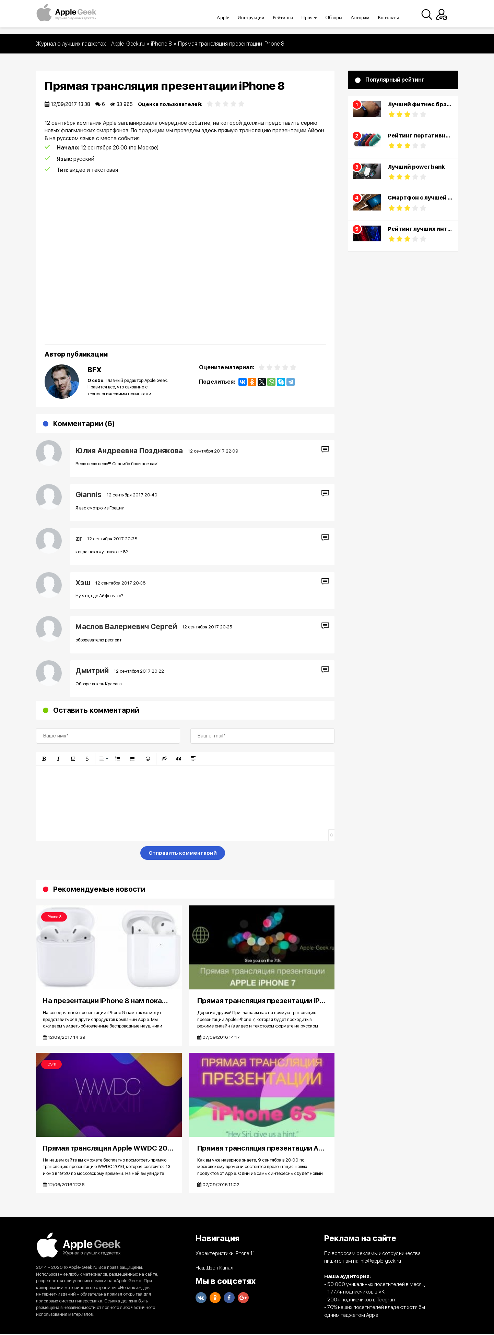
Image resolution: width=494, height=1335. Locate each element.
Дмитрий (92, 670)
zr (78, 538)
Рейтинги (289, 17)
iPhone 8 (54, 917)
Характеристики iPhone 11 (225, 1254)
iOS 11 (51, 1064)
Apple (229, 17)
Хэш (82, 582)
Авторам (365, 17)
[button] (43, 758)
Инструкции (256, 17)
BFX (94, 369)
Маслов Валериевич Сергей (126, 626)
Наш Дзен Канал (214, 1268)
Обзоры (339, 17)
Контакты (394, 17)
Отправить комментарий (183, 853)
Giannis (88, 494)
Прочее (315, 17)
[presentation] (88, 854)
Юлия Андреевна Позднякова (129, 450)
